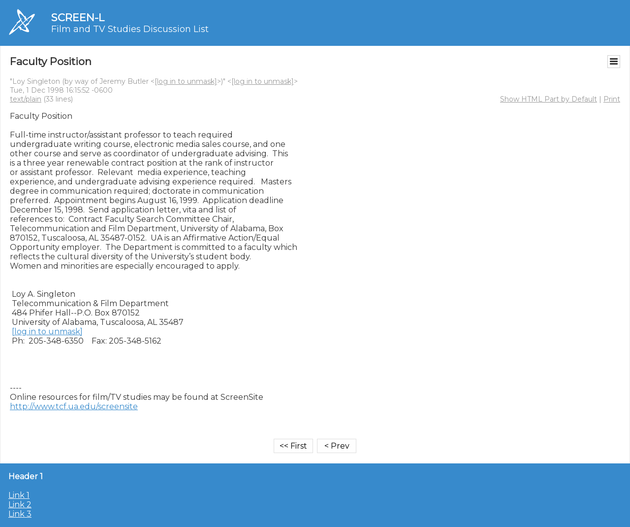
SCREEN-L (77, 17)
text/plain (25, 99)
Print (611, 99)
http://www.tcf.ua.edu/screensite (74, 406)
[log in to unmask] (186, 81)
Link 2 (20, 504)
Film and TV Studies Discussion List (130, 29)
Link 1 (19, 495)
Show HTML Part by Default (548, 99)
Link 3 (20, 514)
